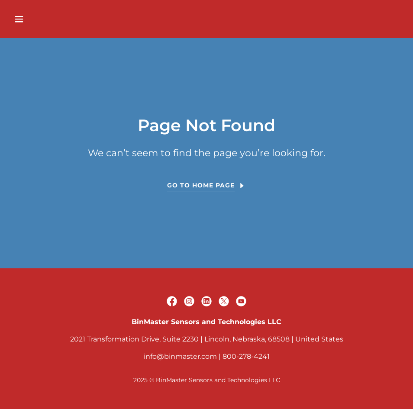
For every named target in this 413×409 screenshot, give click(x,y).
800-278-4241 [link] (246, 356)
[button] (55, 19)
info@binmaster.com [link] (180, 356)
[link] (172, 301)
